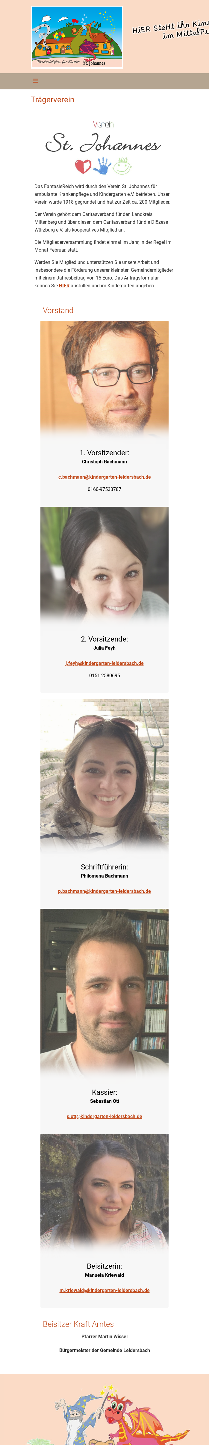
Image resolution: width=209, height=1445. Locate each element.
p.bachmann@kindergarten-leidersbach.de (104, 891)
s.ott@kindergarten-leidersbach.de (104, 1116)
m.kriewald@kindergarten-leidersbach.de (105, 1290)
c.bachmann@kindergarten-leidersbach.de (104, 477)
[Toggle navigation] (33, 81)
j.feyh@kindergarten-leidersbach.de (105, 663)
